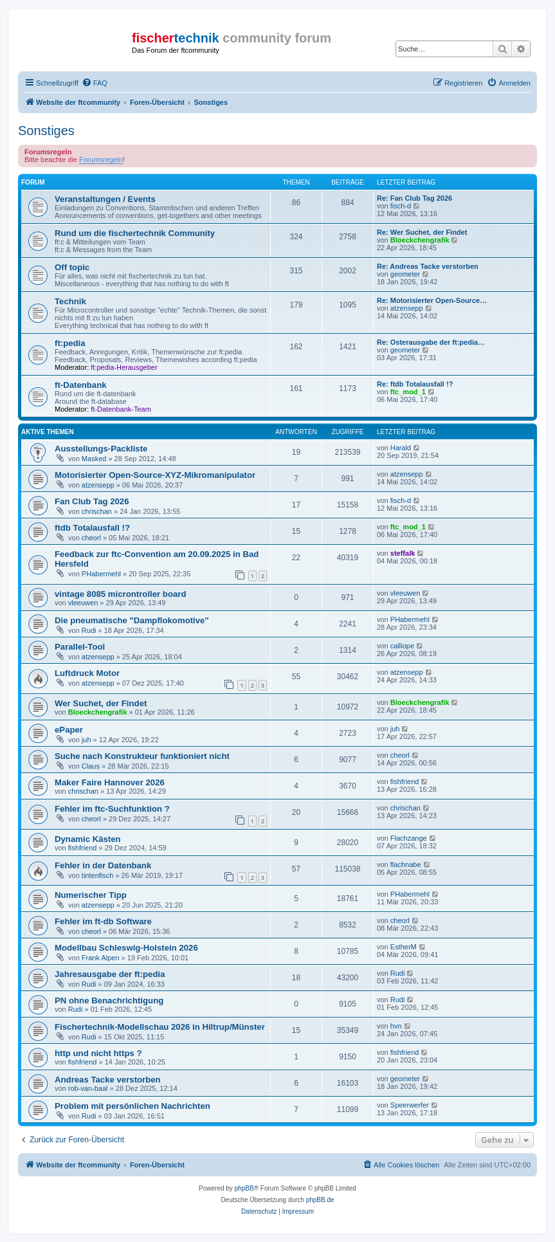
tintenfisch (98, 875)
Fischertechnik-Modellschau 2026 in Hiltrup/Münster (160, 1027)
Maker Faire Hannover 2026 (110, 782)
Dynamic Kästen (88, 839)
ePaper (69, 730)
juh (86, 740)
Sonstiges (46, 130)
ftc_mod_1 (408, 392)
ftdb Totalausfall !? (92, 528)
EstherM (403, 947)
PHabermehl (101, 574)
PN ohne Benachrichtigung (109, 1000)
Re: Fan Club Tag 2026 (414, 198)
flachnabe (405, 864)
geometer (405, 274)
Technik (70, 301)
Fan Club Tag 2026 (92, 501)
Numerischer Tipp (91, 895)
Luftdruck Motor (87, 673)
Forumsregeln (101, 159)
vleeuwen (83, 603)
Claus (91, 766)
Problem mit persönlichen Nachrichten (132, 1106)
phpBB (244, 1188)
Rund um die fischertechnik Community (135, 233)
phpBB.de (320, 1199)
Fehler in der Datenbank (103, 865)
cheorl (91, 538)
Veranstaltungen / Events (105, 199)
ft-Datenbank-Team (121, 409)
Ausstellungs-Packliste (101, 448)
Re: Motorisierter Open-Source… (432, 300)
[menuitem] (94, 83)
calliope (402, 646)
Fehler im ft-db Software (103, 921)
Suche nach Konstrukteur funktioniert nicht (142, 756)
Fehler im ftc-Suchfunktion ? (112, 809)
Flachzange (408, 838)
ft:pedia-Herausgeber (124, 367)
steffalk (402, 553)
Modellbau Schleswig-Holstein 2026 (126, 948)
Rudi (89, 630)
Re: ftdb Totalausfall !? (415, 384)
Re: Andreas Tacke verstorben (427, 266)
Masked (94, 458)
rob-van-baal (88, 1088)
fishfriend (404, 781)
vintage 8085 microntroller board (120, 594)
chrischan (97, 511)
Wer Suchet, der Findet (101, 703)
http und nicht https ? (98, 1053)
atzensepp (406, 308)
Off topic (72, 267)
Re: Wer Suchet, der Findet (422, 232)
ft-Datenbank (81, 385)
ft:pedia (70, 343)
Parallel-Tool (80, 647)
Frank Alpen (101, 958)
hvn (396, 1026)
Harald (400, 448)
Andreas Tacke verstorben (108, 1079)
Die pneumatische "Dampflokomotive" (132, 620)
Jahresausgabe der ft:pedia (110, 974)
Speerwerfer (409, 1105)
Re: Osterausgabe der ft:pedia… (431, 342)
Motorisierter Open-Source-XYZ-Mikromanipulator (155, 475)
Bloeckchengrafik (420, 240)
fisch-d (400, 206)
